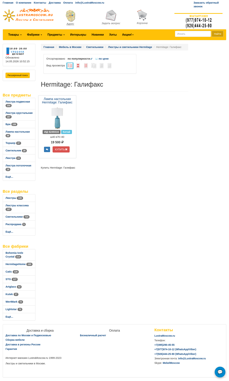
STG (12, 279)
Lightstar (14, 309)
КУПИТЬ (61, 149)
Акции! (127, 34)
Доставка (55, 2)
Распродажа (16, 224)
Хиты (113, 34)
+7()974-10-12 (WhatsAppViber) (175, 349)
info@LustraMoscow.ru (89, 2)
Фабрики (34, 34)
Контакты (40, 2)
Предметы (56, 34)
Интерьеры (78, 34)
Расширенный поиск (18, 75)
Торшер (13, 143)
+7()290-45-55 (164, 344)
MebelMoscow (171, 362)
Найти (217, 33)
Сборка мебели (15, 339)
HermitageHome (19, 264)
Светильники (18, 216)
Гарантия (11, 349)
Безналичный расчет (93, 335)
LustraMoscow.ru (164, 335)
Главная (8, 2)
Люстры (14, 197)
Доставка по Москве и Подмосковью (28, 335)
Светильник (16, 150)
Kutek (12, 294)
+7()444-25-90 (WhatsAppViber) (175, 354)
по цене (102, 58)
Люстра (13, 158)
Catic (12, 271)
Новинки (98, 34)
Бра (11, 124)
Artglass (14, 286)
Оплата (68, 2)
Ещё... (9, 176)
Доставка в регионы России (23, 344)
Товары (15, 34)
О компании (23, 2)
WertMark (14, 301)
